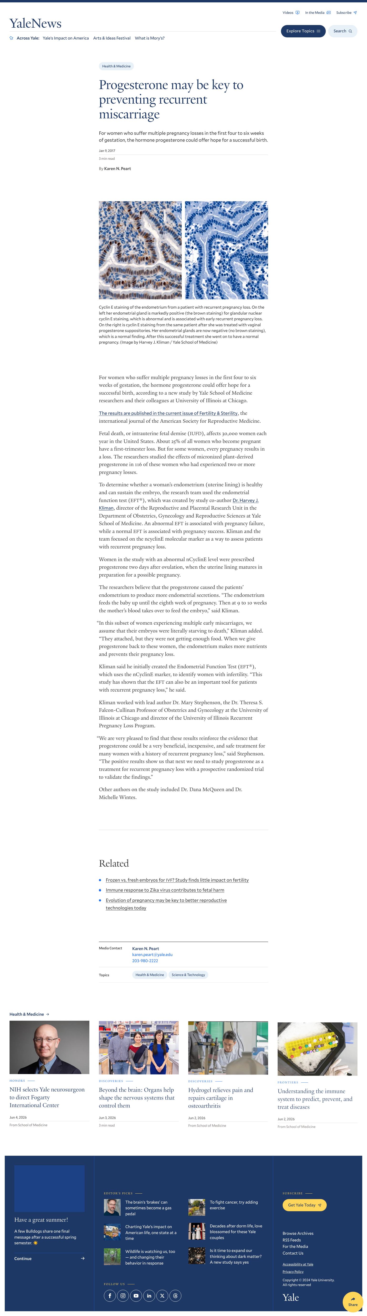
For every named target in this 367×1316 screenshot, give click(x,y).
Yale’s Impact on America (66, 38)
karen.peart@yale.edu (152, 961)
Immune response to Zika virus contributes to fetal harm (165, 895)
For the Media (295, 1246)
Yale (291, 1298)
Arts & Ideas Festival (112, 38)
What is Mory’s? (150, 38)
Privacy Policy (293, 1271)
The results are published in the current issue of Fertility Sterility (168, 417)
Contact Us (293, 1253)
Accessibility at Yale (298, 1264)
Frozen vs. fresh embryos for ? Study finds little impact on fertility (177, 885)
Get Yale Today (304, 1205)
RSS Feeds (292, 1240)
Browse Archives (298, 1233)
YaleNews (35, 24)
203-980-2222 (145, 967)
